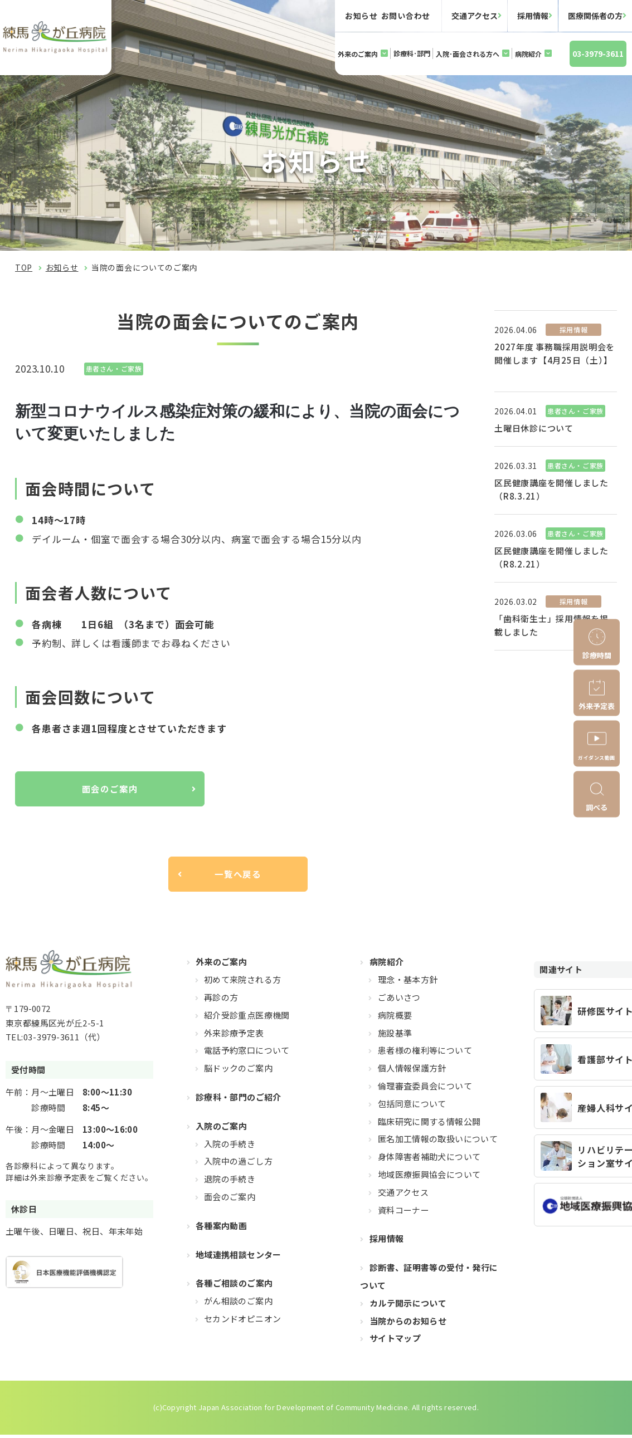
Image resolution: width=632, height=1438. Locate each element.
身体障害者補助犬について (429, 1160)
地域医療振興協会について (429, 1177)
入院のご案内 (221, 1129)
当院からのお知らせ (408, 1323)
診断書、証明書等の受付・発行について (429, 1279)
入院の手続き (229, 1147)
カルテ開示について (408, 1306)
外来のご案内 (358, 53)
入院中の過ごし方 (238, 1164)
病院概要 (395, 1018)
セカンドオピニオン (242, 1322)
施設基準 (395, 1036)
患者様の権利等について (425, 1053)
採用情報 (532, 15)
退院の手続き (229, 1182)
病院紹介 (528, 53)
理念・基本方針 (408, 983)
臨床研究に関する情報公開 (429, 1125)
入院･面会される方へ (467, 53)
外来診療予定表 (234, 1036)
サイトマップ (395, 1341)
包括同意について (412, 1107)
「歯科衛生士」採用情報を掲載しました (551, 625)
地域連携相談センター (238, 1257)
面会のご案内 (109, 789)
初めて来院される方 (242, 983)
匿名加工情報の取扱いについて (438, 1142)
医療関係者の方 (595, 15)
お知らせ (62, 267)
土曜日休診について (533, 428)
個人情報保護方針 (412, 1071)
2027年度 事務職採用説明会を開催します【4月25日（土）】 (554, 353)
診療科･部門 (411, 53)
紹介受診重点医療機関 (247, 1018)
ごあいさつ (399, 1000)
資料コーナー (403, 1213)
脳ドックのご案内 (238, 1071)
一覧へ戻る (237, 876)
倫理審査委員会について (425, 1089)
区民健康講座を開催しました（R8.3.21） (551, 489)
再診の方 (221, 1000)
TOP (23, 267)
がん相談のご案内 (238, 1304)
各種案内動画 (221, 1229)
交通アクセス (474, 15)
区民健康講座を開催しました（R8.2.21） (551, 557)
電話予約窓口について (247, 1053)
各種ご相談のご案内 (234, 1286)
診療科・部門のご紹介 (238, 1100)
